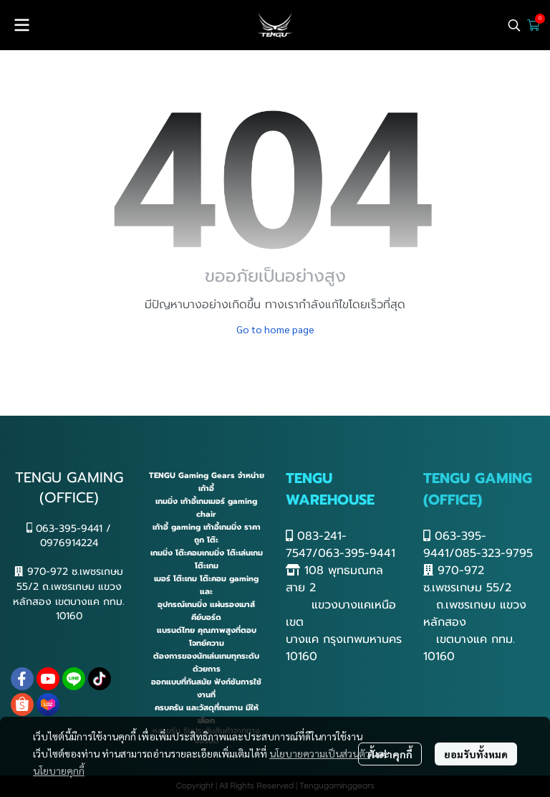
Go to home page (275, 329)
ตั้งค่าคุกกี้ (389, 754)
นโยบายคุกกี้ (59, 770)
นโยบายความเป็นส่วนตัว (319, 753)
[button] (514, 25)
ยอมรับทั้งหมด (476, 754)
